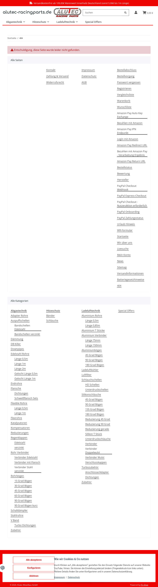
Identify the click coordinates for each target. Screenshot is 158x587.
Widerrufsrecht (55, 82)
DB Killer (16, 344)
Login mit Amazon (127, 139)
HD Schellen (92, 384)
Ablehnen (33, 576)
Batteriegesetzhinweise (130, 279)
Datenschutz (89, 76)
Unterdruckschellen (96, 389)
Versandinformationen (130, 273)
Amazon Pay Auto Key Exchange (129, 115)
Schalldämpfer (19, 510)
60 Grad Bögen (23, 495)
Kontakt (50, 70)
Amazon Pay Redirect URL (132, 145)
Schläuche (52, 320)
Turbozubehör (90, 467)
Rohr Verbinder (20, 452)
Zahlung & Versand (57, 76)
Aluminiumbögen (92, 350)
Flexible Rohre (19, 403)
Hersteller (123, 179)
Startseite (122, 236)
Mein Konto (124, 255)
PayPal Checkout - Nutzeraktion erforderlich (132, 203)
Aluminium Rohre (92, 315)
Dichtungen (21, 393)
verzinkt (19, 447)
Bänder (50, 315)
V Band (15, 520)
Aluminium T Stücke (93, 330)
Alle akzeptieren (34, 560)
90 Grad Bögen (23, 500)
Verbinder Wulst (94, 457)
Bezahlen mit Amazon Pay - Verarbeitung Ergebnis (132, 153)
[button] (135, 12)
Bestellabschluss (126, 70)
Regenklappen (19, 437)
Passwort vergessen (128, 82)
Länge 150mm (93, 345)
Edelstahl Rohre (20, 354)
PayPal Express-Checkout (131, 195)
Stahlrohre (17, 515)
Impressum (88, 70)
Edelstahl (20, 442)
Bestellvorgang (125, 76)
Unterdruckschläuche (97, 439)
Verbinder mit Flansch (27, 462)
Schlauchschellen (92, 379)
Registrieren (124, 88)
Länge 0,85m (92, 325)
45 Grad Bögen (23, 490)
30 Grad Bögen (23, 485)
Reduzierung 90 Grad (97, 424)
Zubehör (16, 530)
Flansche (16, 388)
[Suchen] (102, 12)
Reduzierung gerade (97, 429)
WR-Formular (125, 230)
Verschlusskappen (96, 462)
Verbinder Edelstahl (26, 457)
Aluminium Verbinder (94, 335)
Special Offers (126, 310)
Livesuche (123, 248)
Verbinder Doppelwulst (92, 450)
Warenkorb (123, 100)
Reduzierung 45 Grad (97, 419)
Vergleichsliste (125, 94)
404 (119, 285)
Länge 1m (20, 363)
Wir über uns (124, 242)
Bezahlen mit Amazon (129, 123)
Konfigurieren (33, 568)
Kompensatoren (20, 428)
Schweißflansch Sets (26, 398)
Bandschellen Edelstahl (22, 327)
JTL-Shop (144, 585)
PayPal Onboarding (128, 211)
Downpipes (17, 349)
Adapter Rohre (19, 315)
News (120, 261)
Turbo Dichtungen (25, 525)
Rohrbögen (17, 476)
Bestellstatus (124, 167)
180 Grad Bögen (94, 365)
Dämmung (17, 339)
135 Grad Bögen (94, 409)
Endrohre (16, 383)
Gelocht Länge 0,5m (26, 373)
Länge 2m (20, 368)
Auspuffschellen (20, 320)
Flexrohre (16, 418)
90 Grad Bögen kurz (26, 505)
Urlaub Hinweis (126, 224)
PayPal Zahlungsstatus (130, 218)
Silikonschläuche (91, 394)
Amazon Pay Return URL (131, 161)
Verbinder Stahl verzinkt (24, 469)
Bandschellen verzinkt (27, 334)
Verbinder (91, 444)
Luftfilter (86, 374)
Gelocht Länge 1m (25, 378)
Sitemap (122, 267)
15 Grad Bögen (23, 481)
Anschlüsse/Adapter (97, 472)
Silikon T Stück (93, 434)
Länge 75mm (92, 340)
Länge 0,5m (21, 358)
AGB (84, 82)
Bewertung (123, 173)
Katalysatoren (19, 423)
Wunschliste (124, 107)
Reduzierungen (20, 432)
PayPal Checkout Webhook (126, 187)
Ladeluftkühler (90, 370)
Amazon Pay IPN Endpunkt (126, 131)
